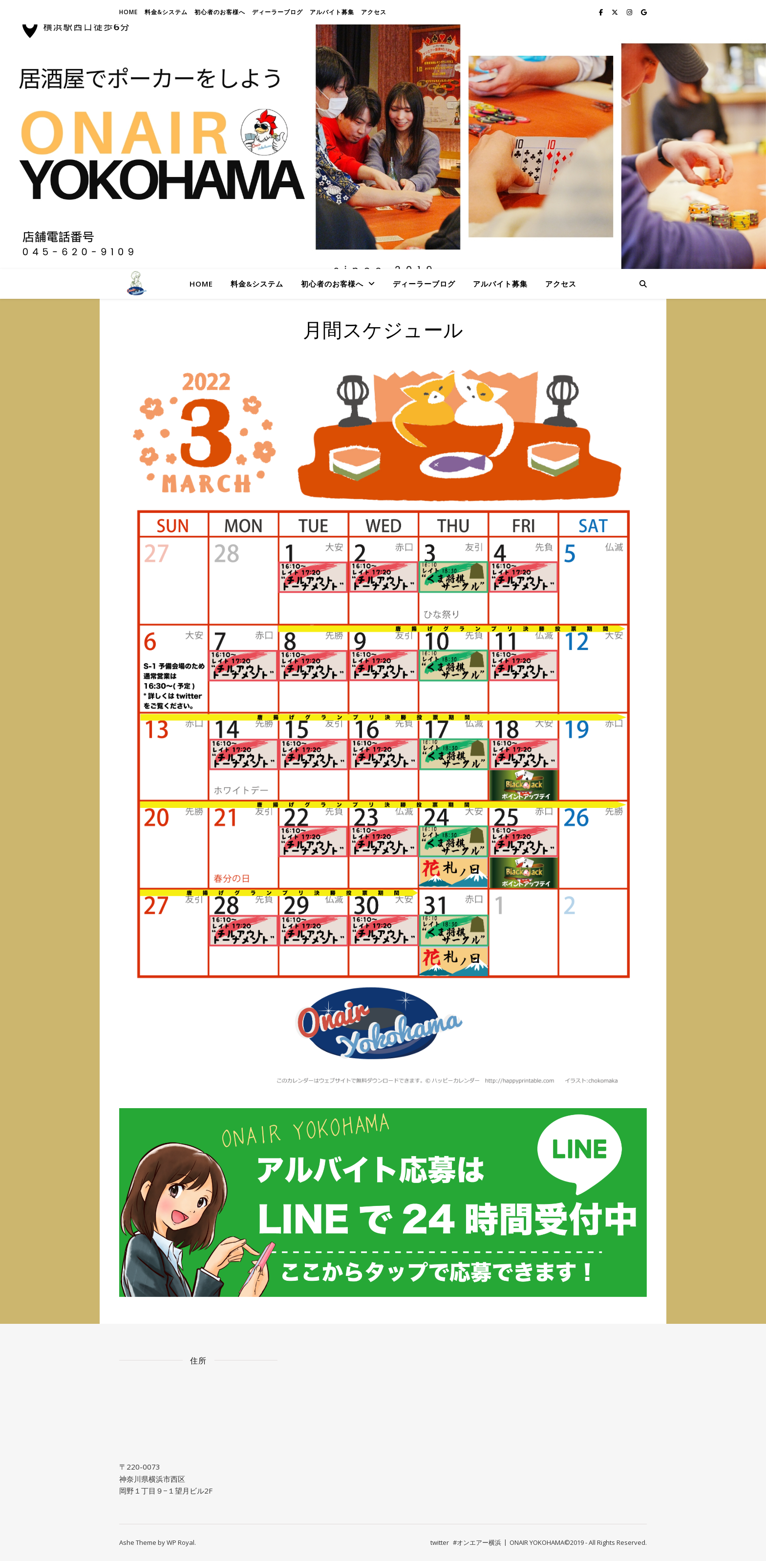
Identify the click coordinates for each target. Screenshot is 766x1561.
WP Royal (180, 1542)
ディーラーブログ (277, 12)
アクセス (373, 12)
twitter (439, 1542)
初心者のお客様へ (219, 12)
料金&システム (166, 12)
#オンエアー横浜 (477, 1542)
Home (128, 12)
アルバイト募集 (332, 12)
